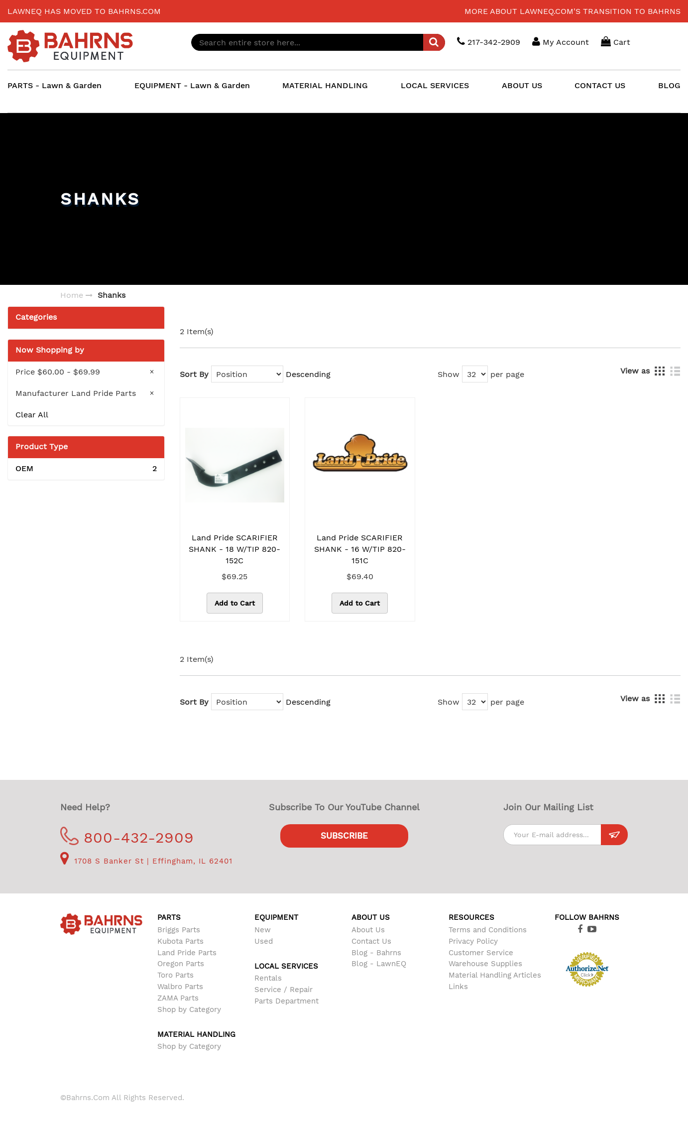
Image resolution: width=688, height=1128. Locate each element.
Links (458, 986)
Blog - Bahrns (376, 952)
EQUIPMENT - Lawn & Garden (192, 85)
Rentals (268, 978)
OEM (86, 469)
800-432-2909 (127, 837)
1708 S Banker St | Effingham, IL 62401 (146, 861)
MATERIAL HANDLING (325, 85)
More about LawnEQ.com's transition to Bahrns (572, 11)
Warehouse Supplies (485, 963)
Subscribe (344, 836)
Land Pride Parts (187, 952)
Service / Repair (283, 989)
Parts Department (286, 1001)
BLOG (669, 85)
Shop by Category (189, 1009)
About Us (368, 929)
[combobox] (318, 42)
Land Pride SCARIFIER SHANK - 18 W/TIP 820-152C (234, 549)
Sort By (194, 374)
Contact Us (371, 941)
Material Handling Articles (495, 975)
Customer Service (481, 952)
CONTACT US (599, 85)
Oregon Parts (180, 963)
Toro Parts (175, 975)
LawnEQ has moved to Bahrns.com (84, 11)
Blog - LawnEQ (378, 963)
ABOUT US (522, 85)
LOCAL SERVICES (435, 85)
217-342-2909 (488, 41)
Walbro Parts (180, 986)
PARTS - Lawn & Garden (54, 85)
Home (71, 295)
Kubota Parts (180, 941)
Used (263, 941)
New (262, 929)
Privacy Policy (473, 941)
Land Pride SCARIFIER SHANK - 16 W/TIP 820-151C (360, 549)
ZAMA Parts (178, 998)
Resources (471, 917)
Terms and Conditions (488, 929)
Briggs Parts (178, 929)
